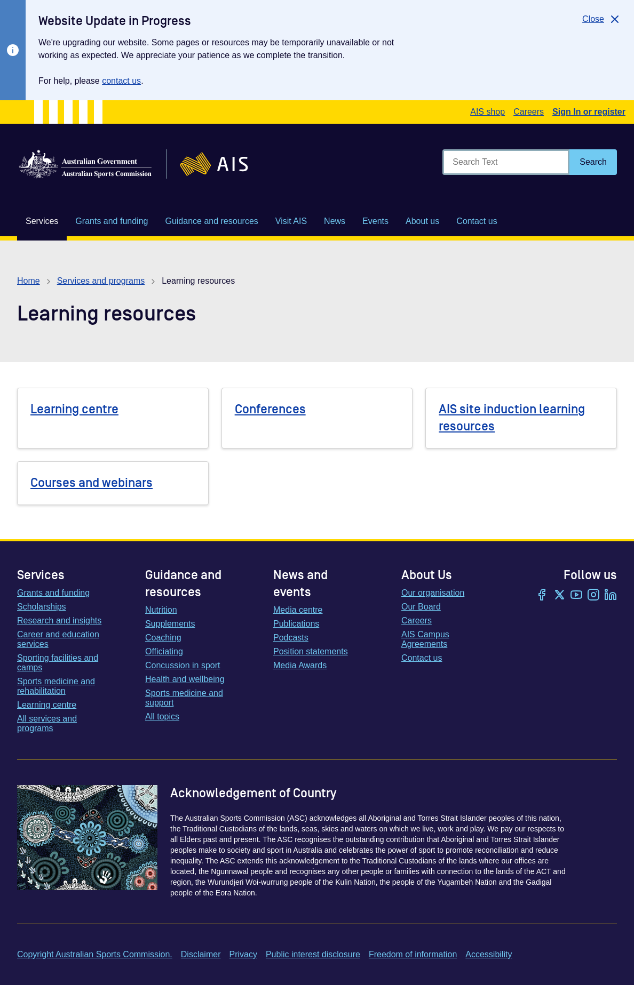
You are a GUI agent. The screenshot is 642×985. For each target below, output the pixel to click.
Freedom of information (413, 954)
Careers (528, 111)
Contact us (421, 657)
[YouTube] (576, 595)
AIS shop (487, 111)
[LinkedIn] (610, 595)
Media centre (298, 609)
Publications (296, 623)
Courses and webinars (91, 483)
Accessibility (488, 954)
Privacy (243, 954)
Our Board (421, 606)
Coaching (163, 637)
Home (28, 280)
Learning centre (74, 409)
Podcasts (290, 637)
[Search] (593, 162)
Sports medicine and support (184, 697)
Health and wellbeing (185, 679)
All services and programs (47, 723)
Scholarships (41, 606)
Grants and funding (53, 592)
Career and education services (58, 639)
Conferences (270, 409)
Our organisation (432, 592)
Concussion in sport (182, 665)
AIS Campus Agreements (425, 639)
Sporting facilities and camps (57, 662)
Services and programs (101, 280)
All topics (162, 716)
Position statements (310, 651)
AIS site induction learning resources (512, 418)
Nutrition (161, 609)
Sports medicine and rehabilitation (56, 686)
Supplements (170, 623)
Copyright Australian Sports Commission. (94, 954)
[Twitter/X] (559, 595)
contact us (121, 80)
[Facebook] (542, 595)
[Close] (601, 19)
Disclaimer (201, 954)
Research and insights (59, 620)
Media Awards (300, 665)
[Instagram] (593, 595)
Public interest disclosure (313, 954)
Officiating (164, 651)
